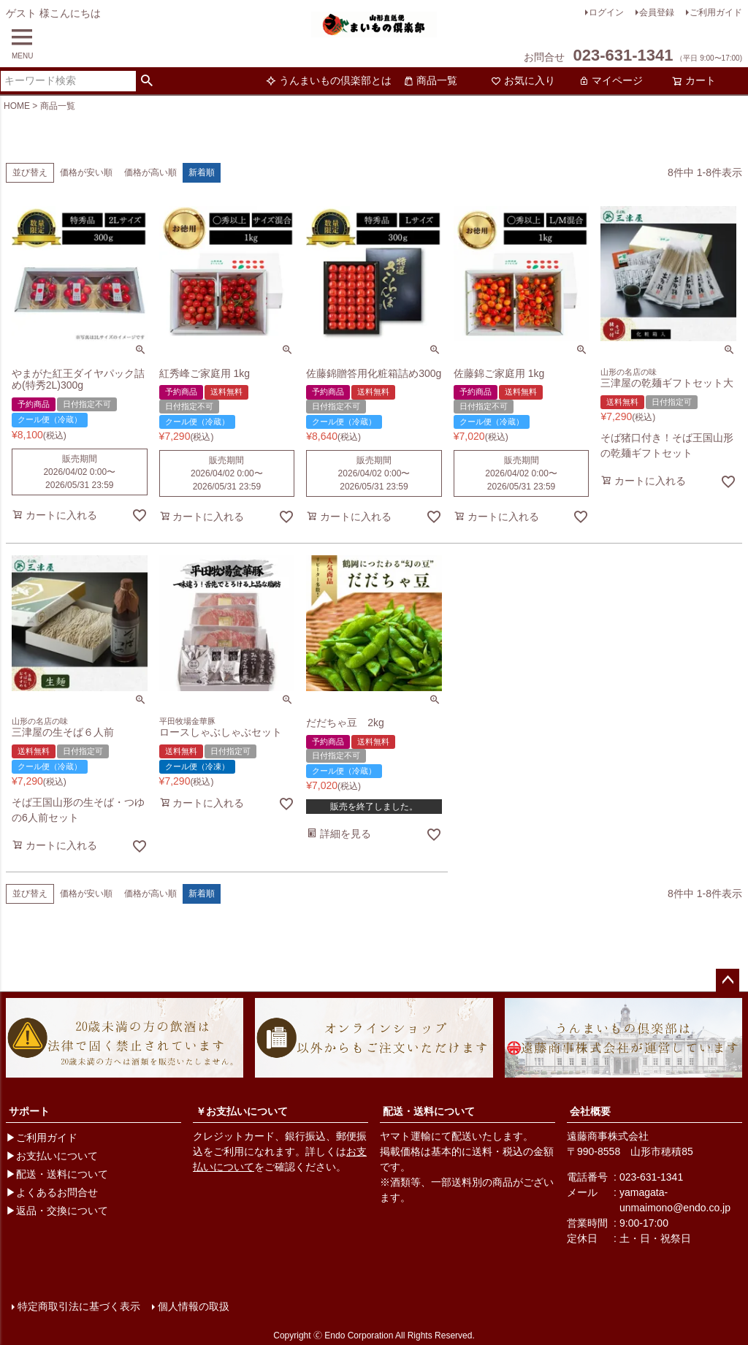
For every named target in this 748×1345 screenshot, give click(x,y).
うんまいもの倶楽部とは (329, 80)
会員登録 (656, 12)
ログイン (606, 12)
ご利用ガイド (716, 12)
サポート (29, 1111)
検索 (147, 81)
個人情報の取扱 (193, 1306)
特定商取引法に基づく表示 (79, 1306)
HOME (17, 106)
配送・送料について (429, 1111)
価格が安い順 (86, 172)
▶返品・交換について (57, 1210)
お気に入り (523, 80)
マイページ (611, 80)
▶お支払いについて (52, 1156)
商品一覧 (430, 80)
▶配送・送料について (57, 1174)
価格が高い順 (150, 172)
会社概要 (590, 1111)
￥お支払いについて (242, 1111)
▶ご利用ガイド (41, 1137)
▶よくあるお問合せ (52, 1192)
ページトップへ (727, 980)
